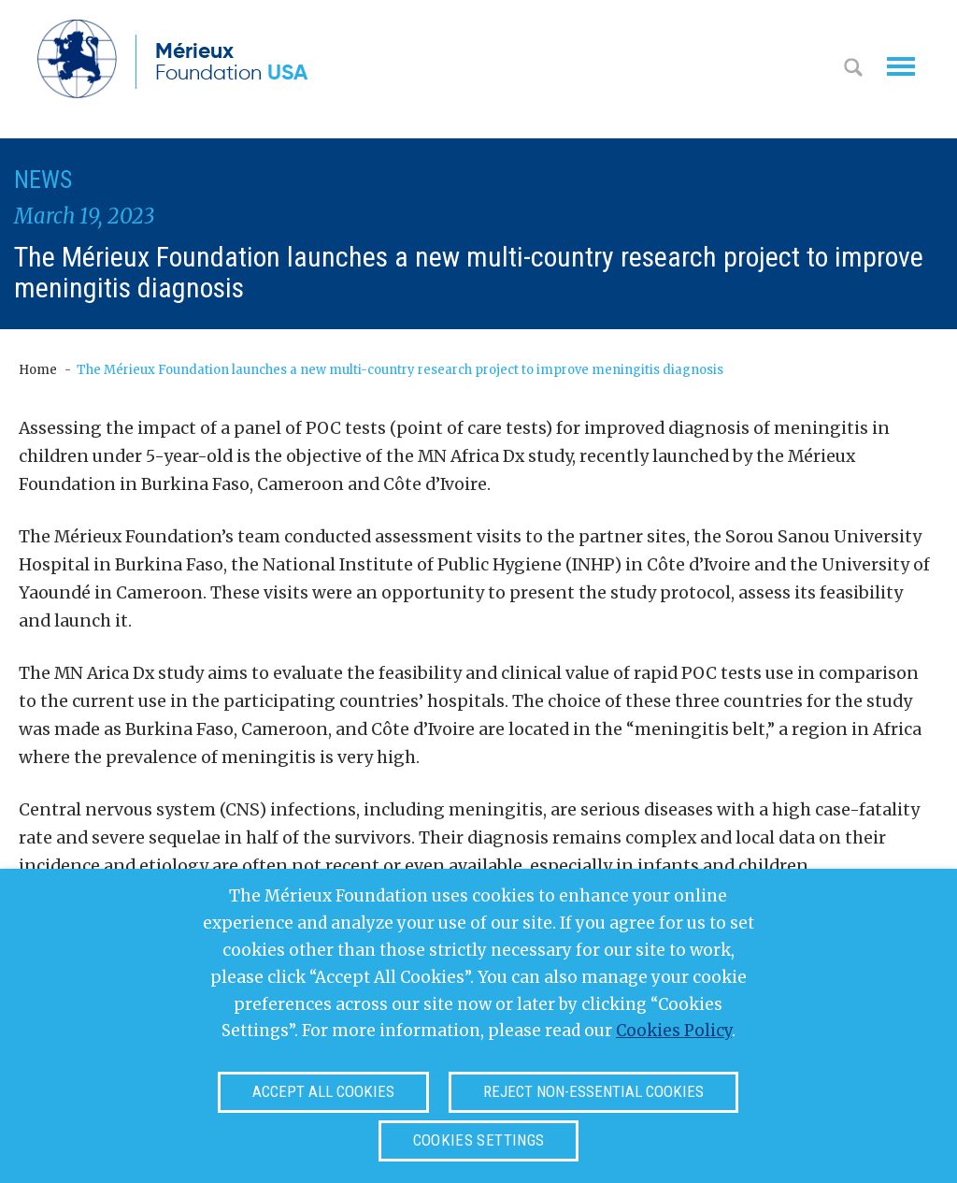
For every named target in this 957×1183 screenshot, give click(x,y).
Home (38, 370)
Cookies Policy (674, 1030)
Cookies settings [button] (478, 1140)
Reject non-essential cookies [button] (593, 1091)
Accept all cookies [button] (323, 1091)
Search (853, 69)
